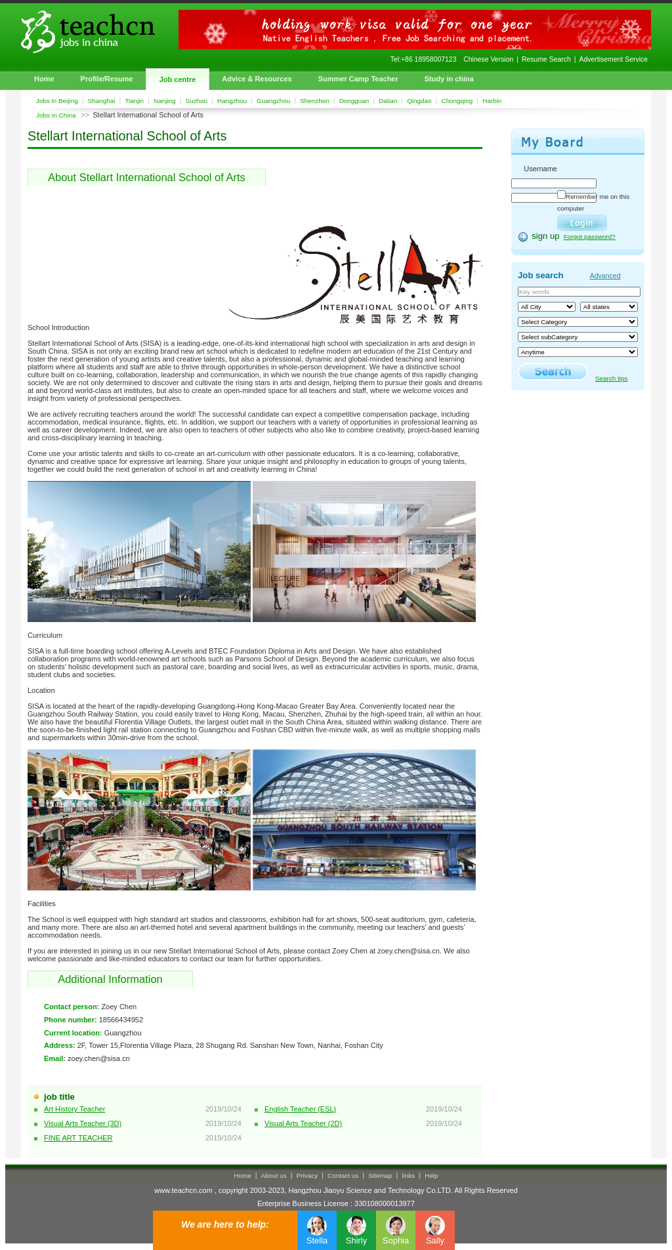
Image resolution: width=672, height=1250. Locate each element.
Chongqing (457, 100)
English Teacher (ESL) (300, 1109)
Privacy (307, 1175)
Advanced (605, 276)
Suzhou (197, 100)
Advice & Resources (256, 79)
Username (540, 169)
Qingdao (419, 100)
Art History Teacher (74, 1109)
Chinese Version (488, 59)
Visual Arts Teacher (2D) (303, 1123)
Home (44, 79)
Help (431, 1175)
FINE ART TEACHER (78, 1138)
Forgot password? (590, 236)
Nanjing (165, 100)
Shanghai (102, 100)
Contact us (342, 1175)
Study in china (449, 79)
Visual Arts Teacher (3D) (82, 1123)
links (408, 1175)
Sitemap (380, 1175)
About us (274, 1175)
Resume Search (546, 59)
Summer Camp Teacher (358, 79)
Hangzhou (232, 100)
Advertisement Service (613, 59)
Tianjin (134, 100)
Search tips (611, 378)
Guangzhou (273, 100)
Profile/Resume (107, 79)
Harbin (491, 100)
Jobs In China (55, 115)
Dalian (388, 100)
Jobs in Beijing (57, 100)
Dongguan (354, 100)
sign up (546, 236)
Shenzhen (314, 100)
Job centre (177, 79)
